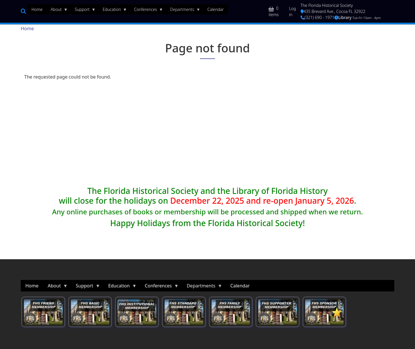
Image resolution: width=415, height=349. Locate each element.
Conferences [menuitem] (146, 11)
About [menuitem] (57, 11)
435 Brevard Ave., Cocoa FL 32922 (333, 11)
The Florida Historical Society (327, 5)
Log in (292, 11)
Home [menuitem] (37, 9)
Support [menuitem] (83, 11)
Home (27, 28)
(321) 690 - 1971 (317, 17)
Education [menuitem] (113, 11)
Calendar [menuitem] (215, 9)
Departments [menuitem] (183, 11)
